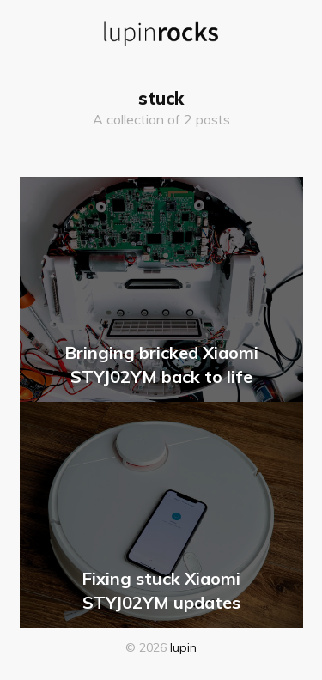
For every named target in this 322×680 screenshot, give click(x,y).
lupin (183, 647)
